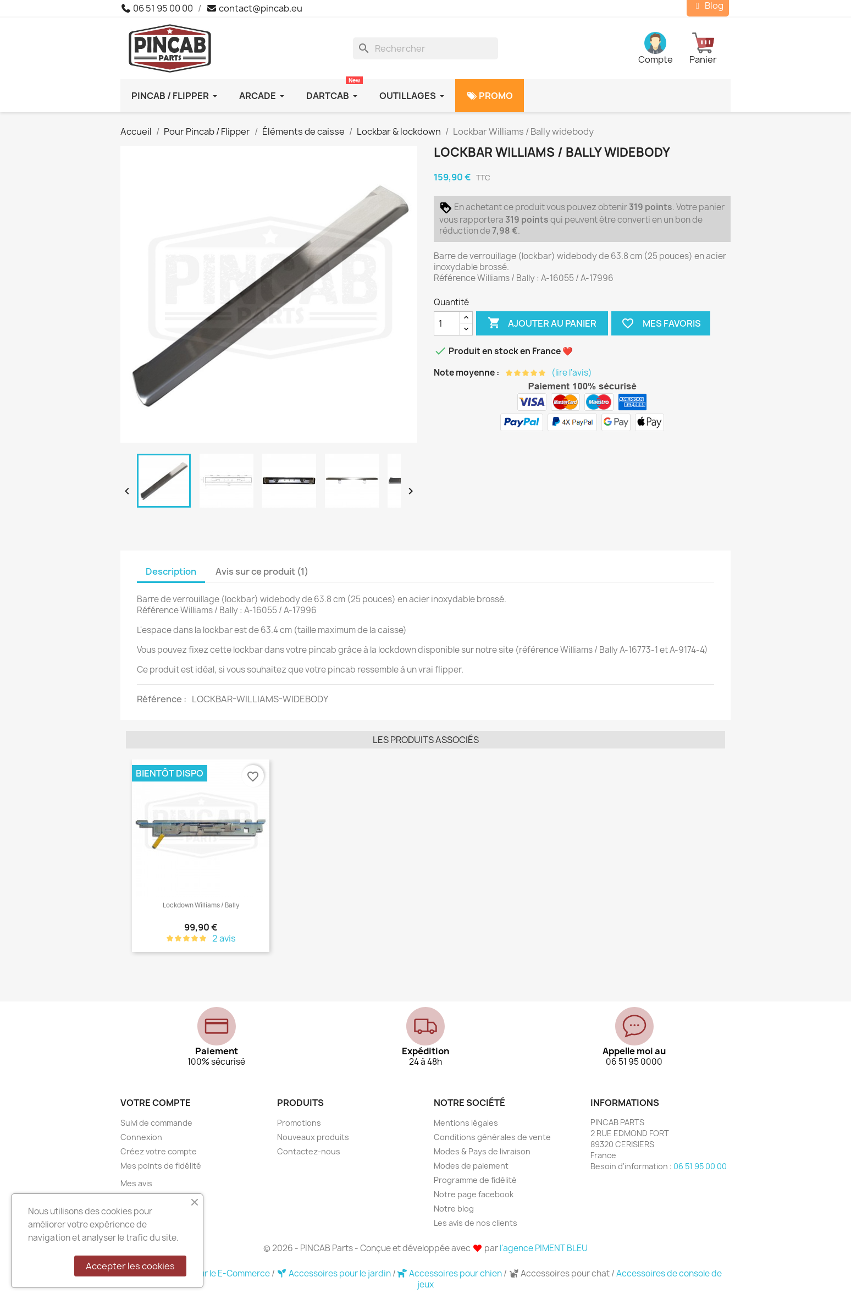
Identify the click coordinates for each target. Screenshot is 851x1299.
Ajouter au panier (542, 323)
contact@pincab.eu (254, 8)
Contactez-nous (308, 1151)
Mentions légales (466, 1123)
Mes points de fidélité (160, 1165)
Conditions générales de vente (492, 1137)
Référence (160, 698)
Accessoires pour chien (450, 1273)
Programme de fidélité (475, 1180)
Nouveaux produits (313, 1137)
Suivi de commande (156, 1123)
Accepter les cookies (130, 1266)
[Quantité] (447, 323)
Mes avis (136, 1183)
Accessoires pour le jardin (335, 1273)
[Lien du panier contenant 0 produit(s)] (710, 48)
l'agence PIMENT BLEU (544, 1248)
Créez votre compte (158, 1151)
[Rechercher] (425, 48)
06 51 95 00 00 (156, 8)
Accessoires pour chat (560, 1273)
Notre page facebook (473, 1194)
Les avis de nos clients (475, 1223)
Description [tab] (171, 571)
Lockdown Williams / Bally (201, 905)
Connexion (141, 1137)
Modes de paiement (471, 1165)
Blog (707, 6)
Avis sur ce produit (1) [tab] (261, 571)
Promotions (299, 1123)
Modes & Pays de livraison (482, 1151)
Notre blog (454, 1208)
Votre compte (155, 1103)
